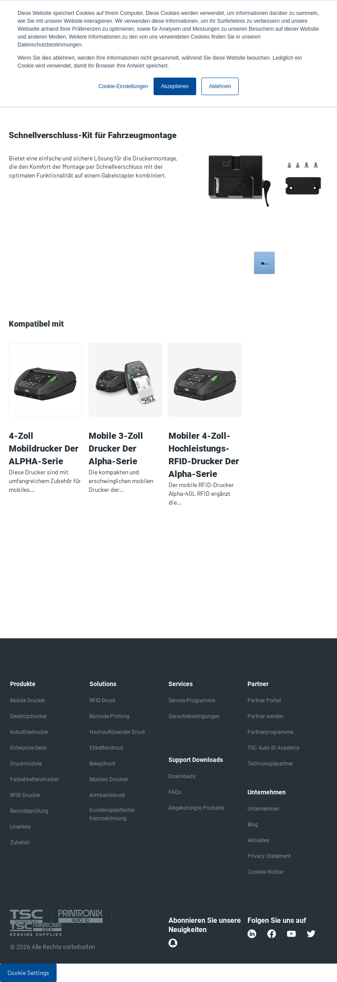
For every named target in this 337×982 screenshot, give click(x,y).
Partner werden (265, 716)
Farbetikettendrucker (34, 779)
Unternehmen (263, 809)
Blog (252, 825)
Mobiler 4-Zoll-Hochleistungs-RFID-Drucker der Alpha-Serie (203, 455)
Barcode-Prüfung (109, 716)
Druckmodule (26, 764)
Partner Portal (264, 700)
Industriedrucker (29, 732)
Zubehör (20, 843)
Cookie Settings (28, 972)
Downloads (181, 776)
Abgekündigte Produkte (196, 808)
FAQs (174, 792)
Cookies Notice (265, 872)
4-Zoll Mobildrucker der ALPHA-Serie (44, 448)
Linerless (20, 827)
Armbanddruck (107, 795)
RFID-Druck (102, 700)
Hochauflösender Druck (117, 732)
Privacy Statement (269, 856)
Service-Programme (191, 700)
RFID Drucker (25, 795)
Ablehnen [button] (220, 86)
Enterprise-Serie (28, 748)
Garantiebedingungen (194, 716)
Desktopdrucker (28, 716)
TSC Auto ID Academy (273, 748)
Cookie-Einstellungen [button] (123, 86)
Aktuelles (258, 840)
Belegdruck (102, 764)
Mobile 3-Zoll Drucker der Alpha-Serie (116, 448)
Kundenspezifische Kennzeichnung (112, 814)
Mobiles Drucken (109, 779)
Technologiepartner (270, 764)
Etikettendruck (106, 748)
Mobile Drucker (27, 700)
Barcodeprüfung (29, 811)
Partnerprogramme (270, 732)
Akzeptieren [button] (175, 86)
